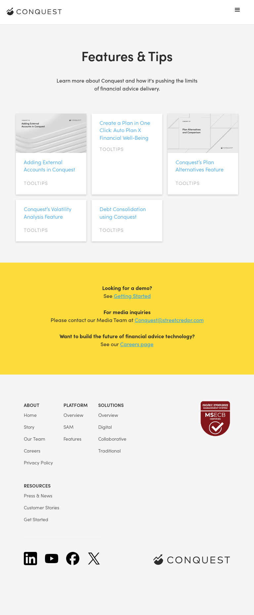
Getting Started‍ (132, 295)
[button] (237, 10)
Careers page (136, 344)
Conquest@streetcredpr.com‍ (169, 319)
